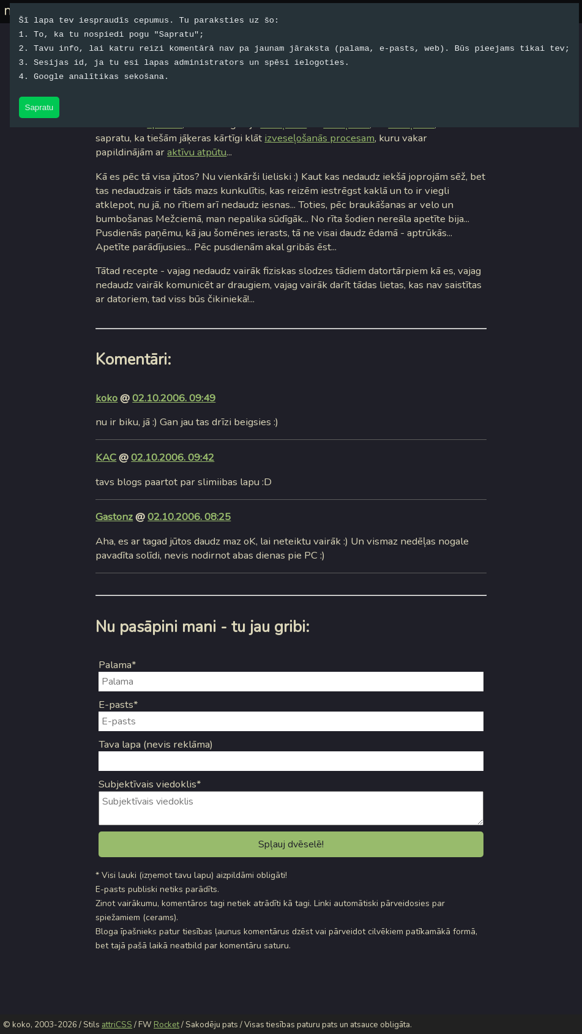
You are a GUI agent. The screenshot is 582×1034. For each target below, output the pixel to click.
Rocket (166, 1024)
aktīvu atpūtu (196, 152)
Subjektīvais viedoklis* (150, 784)
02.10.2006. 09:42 (172, 457)
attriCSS (117, 1024)
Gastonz (114, 517)
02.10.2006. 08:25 (189, 517)
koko (106, 398)
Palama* (117, 665)
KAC (105, 457)
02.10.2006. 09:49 (173, 398)
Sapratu (39, 107)
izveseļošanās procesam (319, 138)
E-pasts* (118, 704)
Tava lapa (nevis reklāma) (156, 744)
